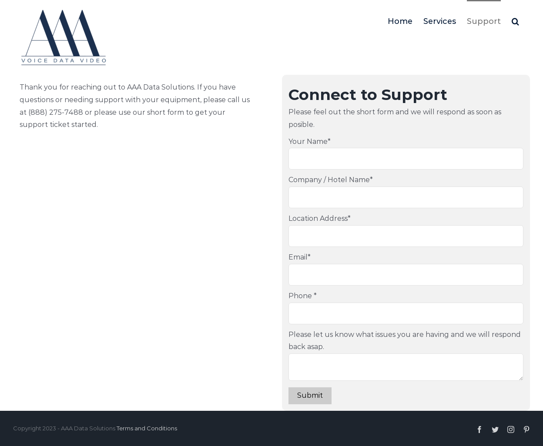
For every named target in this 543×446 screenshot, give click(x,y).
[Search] (515, 20)
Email (299, 257)
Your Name (309, 141)
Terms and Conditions (147, 428)
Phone (302, 296)
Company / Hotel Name (330, 180)
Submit (310, 395)
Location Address (319, 218)
